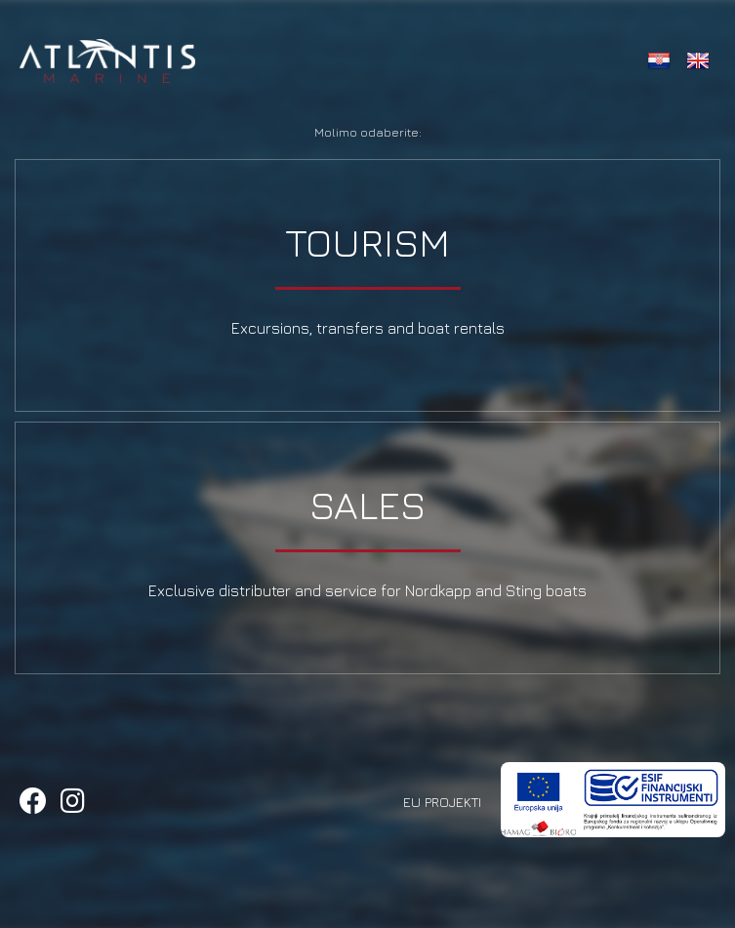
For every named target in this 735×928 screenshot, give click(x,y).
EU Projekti (442, 801)
